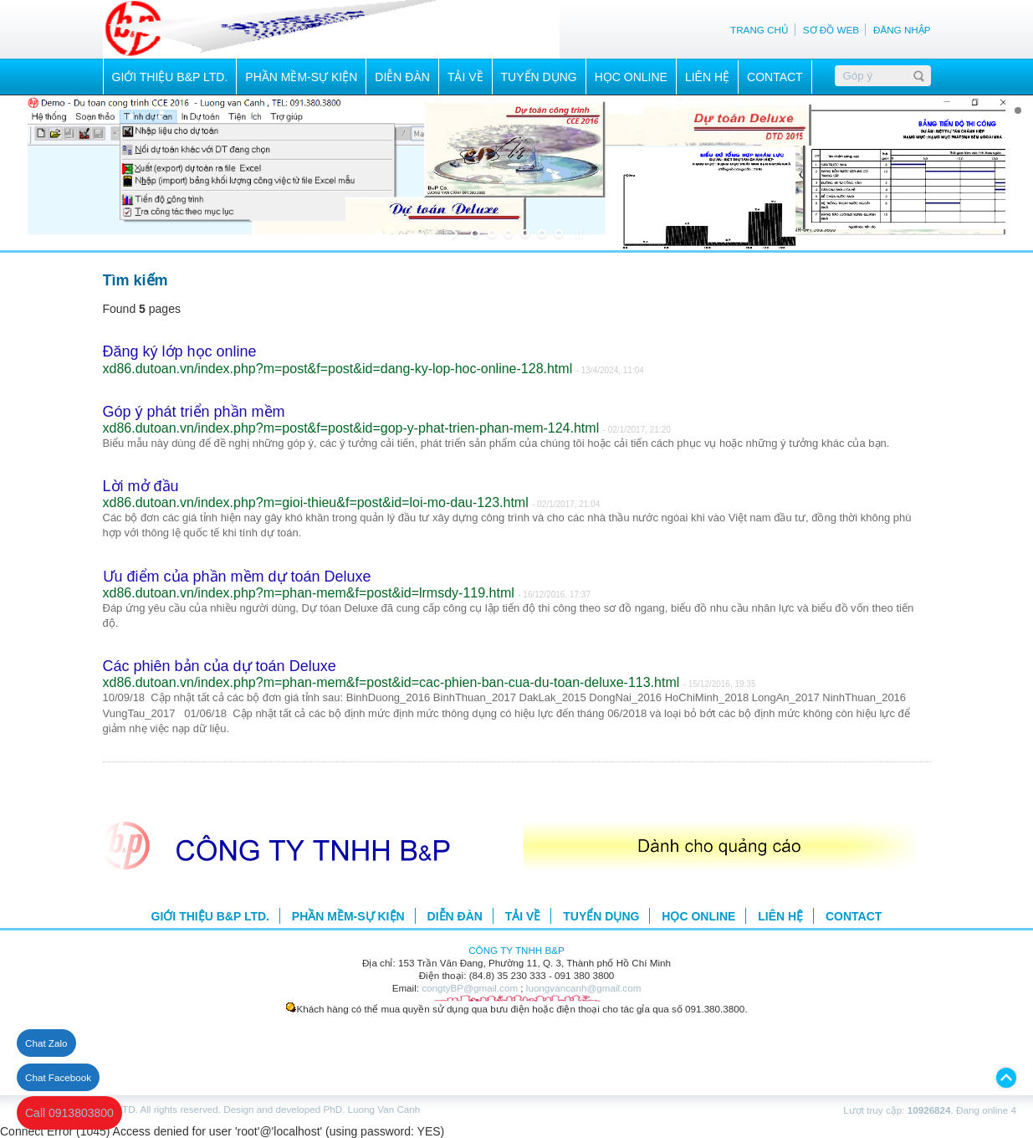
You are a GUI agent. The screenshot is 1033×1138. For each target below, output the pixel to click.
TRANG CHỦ (759, 29)
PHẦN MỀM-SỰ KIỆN (301, 77)
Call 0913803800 (69, 1113)
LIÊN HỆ (707, 77)
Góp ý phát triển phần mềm (194, 411)
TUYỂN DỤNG (539, 77)
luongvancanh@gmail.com (584, 987)
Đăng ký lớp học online (180, 351)
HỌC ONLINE (631, 77)
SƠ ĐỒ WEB (831, 29)
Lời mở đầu (141, 486)
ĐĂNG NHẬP (902, 29)
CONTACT (775, 77)
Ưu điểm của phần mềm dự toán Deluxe (237, 576)
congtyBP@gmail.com (470, 987)
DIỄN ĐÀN (402, 77)
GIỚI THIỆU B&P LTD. (170, 77)
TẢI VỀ (465, 77)
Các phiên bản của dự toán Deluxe (219, 666)
